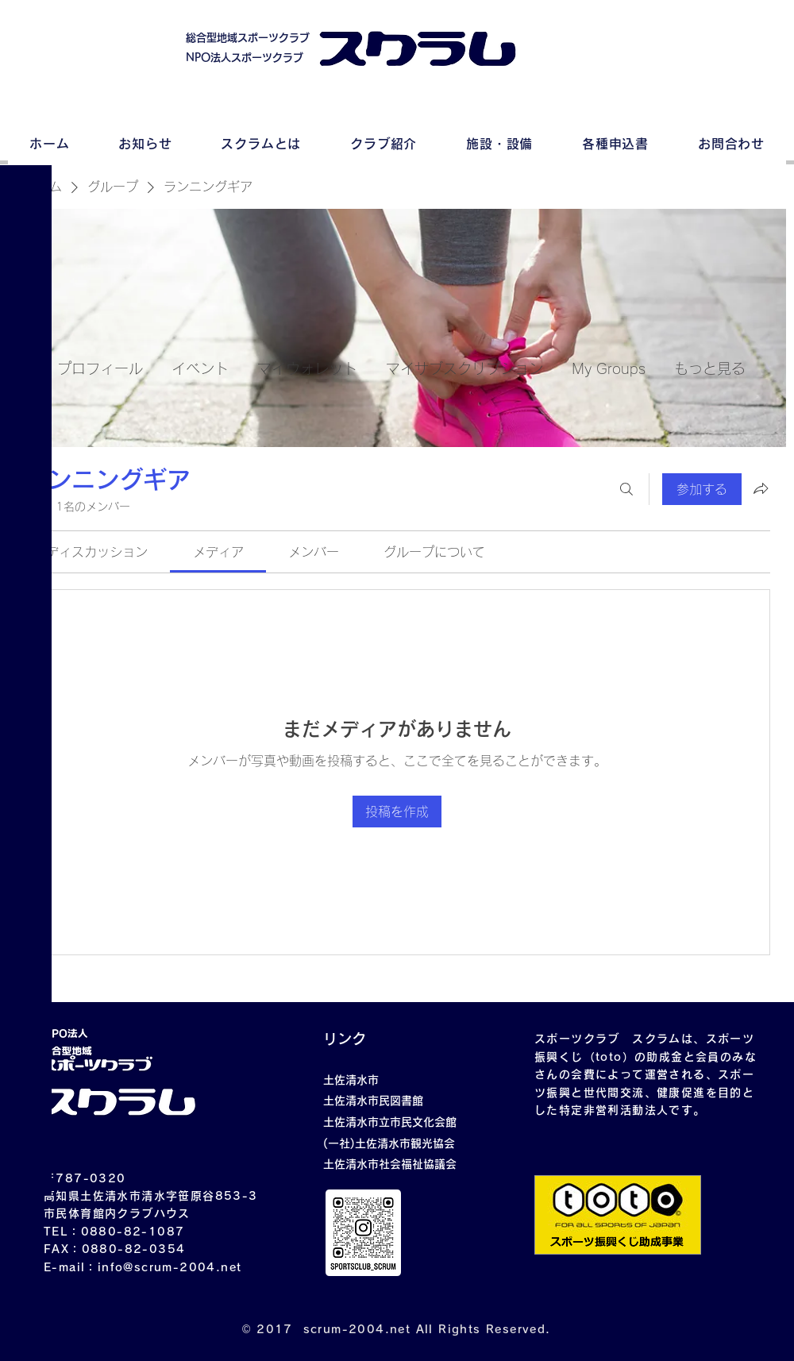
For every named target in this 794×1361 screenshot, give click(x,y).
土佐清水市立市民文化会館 (390, 1122)
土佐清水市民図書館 (373, 1100)
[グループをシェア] (760, 488)
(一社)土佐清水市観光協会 (389, 1143)
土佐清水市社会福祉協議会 (390, 1164)
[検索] (626, 489)
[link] (97, 552)
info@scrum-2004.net (170, 1267)
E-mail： (71, 1267)
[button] (27, 23)
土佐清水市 (351, 1079)
